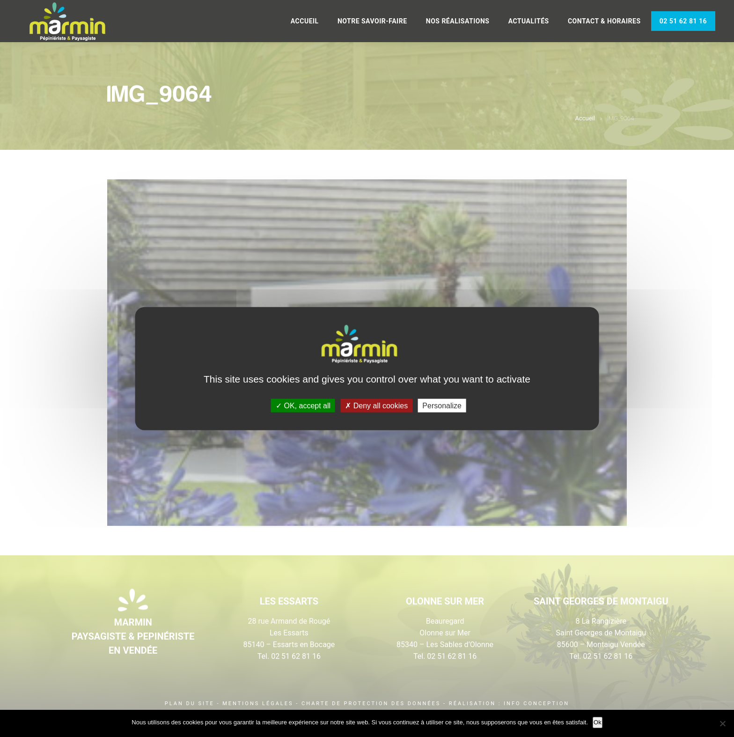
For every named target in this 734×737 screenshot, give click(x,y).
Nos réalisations (458, 21)
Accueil (305, 21)
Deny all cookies (376, 405)
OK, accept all (303, 405)
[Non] (722, 723)
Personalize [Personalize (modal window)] (442, 405)
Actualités (528, 21)
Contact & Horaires (604, 21)
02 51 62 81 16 (683, 21)
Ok (598, 722)
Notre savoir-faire (372, 21)
